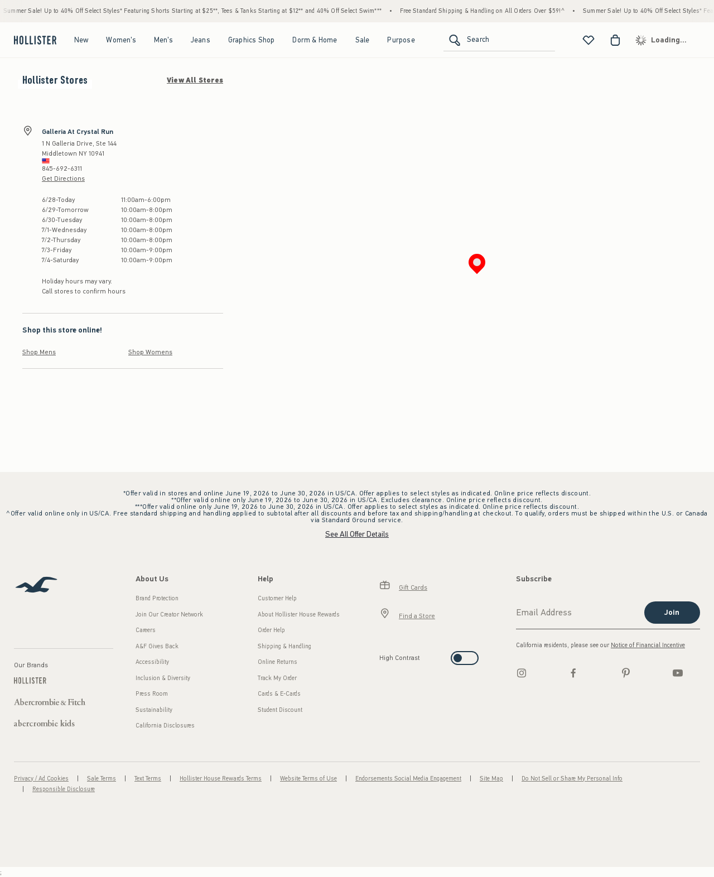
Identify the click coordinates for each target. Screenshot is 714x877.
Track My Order (277, 678)
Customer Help (277, 598)
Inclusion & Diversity (163, 678)
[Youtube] (677, 672)
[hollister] (33, 40)
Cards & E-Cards (279, 694)
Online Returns (277, 662)
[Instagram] (521, 672)
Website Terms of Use (308, 778)
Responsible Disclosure (63, 789)
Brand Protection (157, 598)
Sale (362, 40)
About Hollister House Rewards (299, 614)
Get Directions (63, 178)
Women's (121, 40)
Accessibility (152, 662)
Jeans (200, 40)
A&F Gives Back (157, 646)
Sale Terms (101, 778)
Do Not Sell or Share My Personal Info (572, 778)
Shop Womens (150, 352)
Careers (146, 630)
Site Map (491, 778)
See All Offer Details (357, 534)
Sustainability (154, 710)
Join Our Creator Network (169, 614)
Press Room (152, 694)
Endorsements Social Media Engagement (408, 778)
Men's (163, 40)
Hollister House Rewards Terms (221, 778)
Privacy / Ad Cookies (41, 778)
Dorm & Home (314, 40)
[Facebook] (573, 672)
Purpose (400, 40)
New (81, 40)
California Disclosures (165, 725)
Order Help (271, 630)
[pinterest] (625, 672)
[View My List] (588, 40)
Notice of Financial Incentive (648, 645)
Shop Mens (39, 352)
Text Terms (147, 778)
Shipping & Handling (284, 646)
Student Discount (280, 710)
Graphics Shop (251, 40)
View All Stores (195, 80)
